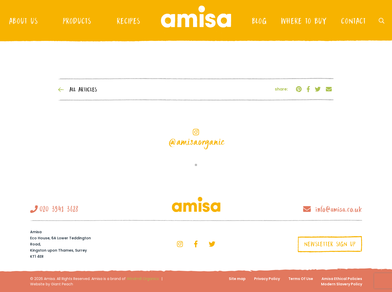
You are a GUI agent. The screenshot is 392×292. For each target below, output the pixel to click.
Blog (259, 21)
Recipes (128, 21)
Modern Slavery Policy (341, 284)
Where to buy (304, 21)
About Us (23, 21)
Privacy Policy (267, 278)
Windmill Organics (143, 278)
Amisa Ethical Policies (342, 278)
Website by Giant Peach (51, 284)
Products (77, 21)
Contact (353, 21)
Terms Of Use (300, 278)
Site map (237, 278)
